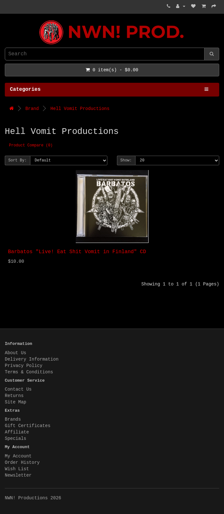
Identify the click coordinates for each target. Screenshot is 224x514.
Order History (22, 462)
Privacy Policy (23, 365)
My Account (18, 456)
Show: (126, 160)
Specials (15, 438)
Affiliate (17, 432)
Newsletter (18, 475)
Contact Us (18, 389)
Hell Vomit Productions (80, 108)
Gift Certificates (27, 425)
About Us (15, 352)
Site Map (15, 402)
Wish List (17, 468)
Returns (14, 395)
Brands (13, 419)
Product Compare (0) (31, 145)
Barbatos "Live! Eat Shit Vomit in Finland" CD (77, 252)
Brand (32, 108)
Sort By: (17, 160)
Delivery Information (31, 359)
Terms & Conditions (29, 372)
